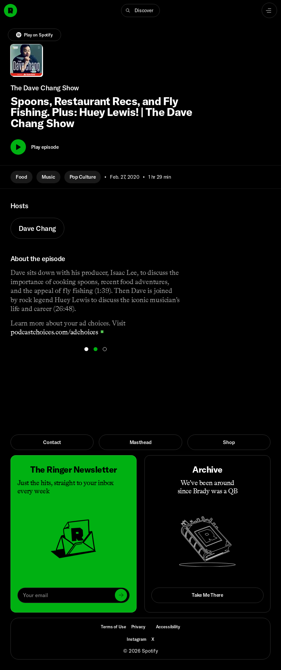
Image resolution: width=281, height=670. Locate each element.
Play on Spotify (34, 34)
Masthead (141, 442)
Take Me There (207, 595)
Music (48, 177)
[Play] (18, 147)
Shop (229, 442)
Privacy (138, 626)
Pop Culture (83, 177)
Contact (52, 442)
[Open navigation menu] (269, 10)
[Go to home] (10, 10)
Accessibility (168, 626)
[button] (140, 10)
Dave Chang (37, 228)
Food (21, 177)
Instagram (136, 639)
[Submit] (121, 595)
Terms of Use (113, 626)
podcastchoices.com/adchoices (57, 332)
